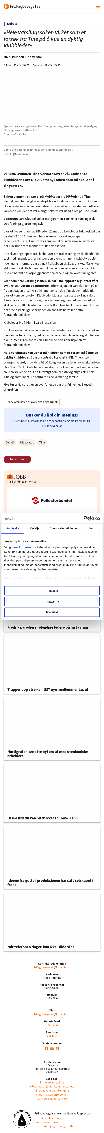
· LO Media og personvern (52, 1099)
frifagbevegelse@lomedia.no (52, 967)
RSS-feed (52, 1025)
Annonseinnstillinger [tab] (63, 528)
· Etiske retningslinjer (52, 1083)
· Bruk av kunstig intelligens (52, 1091)
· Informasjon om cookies (52, 1095)
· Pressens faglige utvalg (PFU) (54, 1126)
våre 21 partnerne (24, 547)
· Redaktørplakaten (47, 1118)
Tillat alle (52, 590)
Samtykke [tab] (12, 528)
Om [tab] (91, 528)
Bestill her (52, 1036)
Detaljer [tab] (35, 528)
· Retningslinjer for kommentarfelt (52, 1087)
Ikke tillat (52, 612)
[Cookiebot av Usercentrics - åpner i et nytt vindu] (84, 518)
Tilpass (52, 601)
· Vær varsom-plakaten (49, 1122)
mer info (19, 578)
